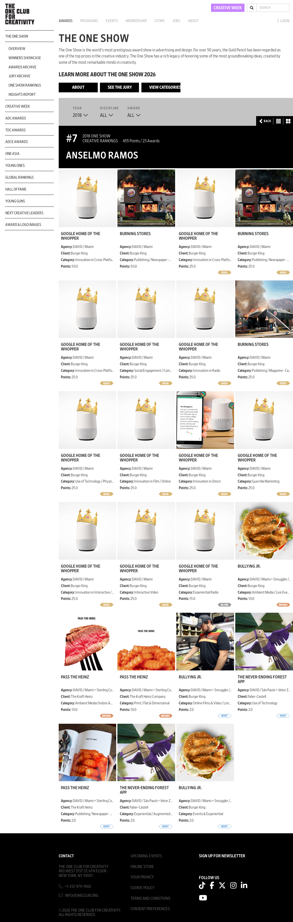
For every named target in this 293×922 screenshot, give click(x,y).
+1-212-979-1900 (78, 886)
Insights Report (22, 94)
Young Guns (15, 201)
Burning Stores (135, 234)
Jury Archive (19, 76)
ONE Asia (12, 154)
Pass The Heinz (75, 677)
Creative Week (17, 106)
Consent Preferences (150, 909)
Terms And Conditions (150, 898)
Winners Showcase (24, 58)
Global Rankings (19, 177)
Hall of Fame (15, 189)
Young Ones (15, 165)
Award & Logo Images (23, 225)
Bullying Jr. (249, 566)
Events (112, 21)
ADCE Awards (16, 142)
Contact (66, 856)
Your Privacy (142, 877)
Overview (16, 49)
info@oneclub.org (81, 895)
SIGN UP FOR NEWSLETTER (222, 856)
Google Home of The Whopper (80, 236)
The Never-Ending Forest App (262, 679)
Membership (136, 21)
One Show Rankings (24, 85)
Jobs (176, 21)
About (193, 21)
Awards (66, 21)
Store (160, 21)
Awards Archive (22, 67)
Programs (89, 21)
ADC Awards (15, 118)
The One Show (16, 36)
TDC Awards (15, 130)
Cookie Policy (142, 888)
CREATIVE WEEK (228, 8)
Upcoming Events (146, 856)
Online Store (142, 867)
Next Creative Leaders (24, 213)
